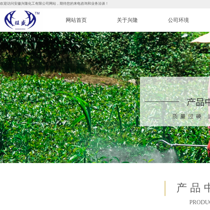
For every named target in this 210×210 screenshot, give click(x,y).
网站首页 (76, 20)
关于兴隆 (127, 20)
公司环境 (178, 20)
